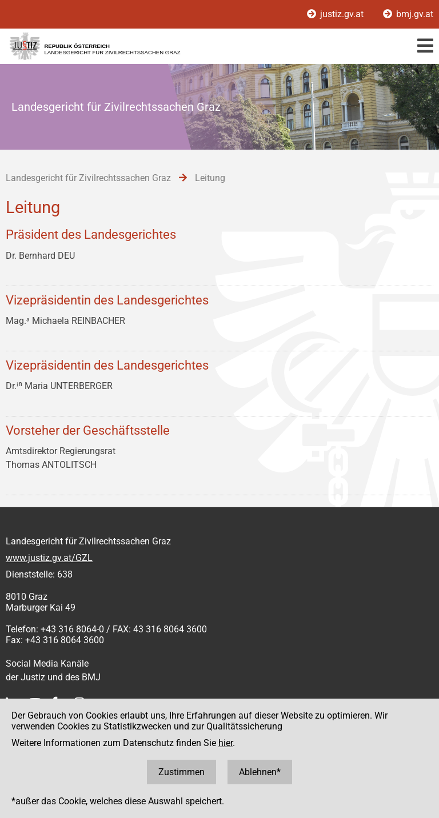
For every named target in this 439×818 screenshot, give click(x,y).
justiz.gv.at (336, 14)
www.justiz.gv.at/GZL (49, 557)
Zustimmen (181, 772)
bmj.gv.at (408, 14)
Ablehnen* (260, 772)
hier (225, 742)
